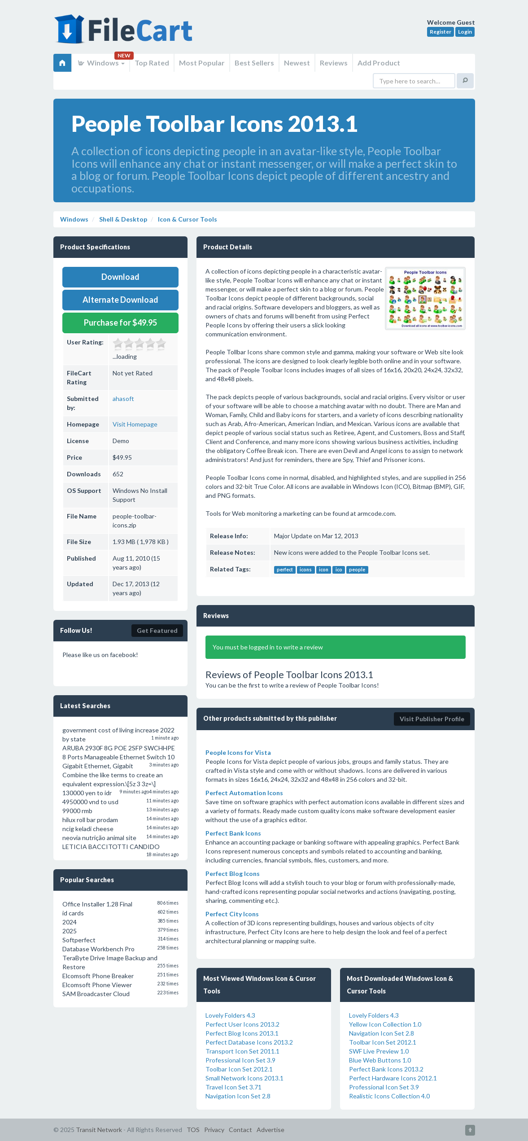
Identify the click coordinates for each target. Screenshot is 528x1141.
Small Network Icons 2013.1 (244, 1078)
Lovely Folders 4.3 (230, 1015)
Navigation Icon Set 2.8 (238, 1096)
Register (440, 31)
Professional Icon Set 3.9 (240, 1060)
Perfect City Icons (232, 914)
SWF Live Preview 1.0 (379, 1051)
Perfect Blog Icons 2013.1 (242, 1033)
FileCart (125, 33)
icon (323, 569)
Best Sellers (254, 62)
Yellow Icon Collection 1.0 (385, 1024)
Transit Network (99, 1129)
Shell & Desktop (122, 219)
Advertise (270, 1129)
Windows (101, 62)
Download (120, 277)
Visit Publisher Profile (432, 719)
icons (306, 569)
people (357, 569)
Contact (240, 1129)
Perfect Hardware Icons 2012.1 (393, 1078)
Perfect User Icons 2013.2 (242, 1024)
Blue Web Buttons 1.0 (380, 1060)
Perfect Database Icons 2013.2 (249, 1042)
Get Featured (157, 630)
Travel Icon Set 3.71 (233, 1087)
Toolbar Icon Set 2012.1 (239, 1069)
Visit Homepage (135, 424)
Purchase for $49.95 (120, 322)
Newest (297, 62)
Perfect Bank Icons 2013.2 (386, 1069)
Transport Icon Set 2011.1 (242, 1051)
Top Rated (152, 62)
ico (339, 569)
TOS (193, 1129)
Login (465, 31)
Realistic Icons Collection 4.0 (389, 1096)
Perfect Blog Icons (232, 873)
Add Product (379, 62)
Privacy (214, 1129)
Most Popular (202, 62)
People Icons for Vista (238, 752)
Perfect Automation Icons (244, 793)
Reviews (334, 62)
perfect (285, 569)
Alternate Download (120, 300)
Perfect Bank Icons (233, 833)
